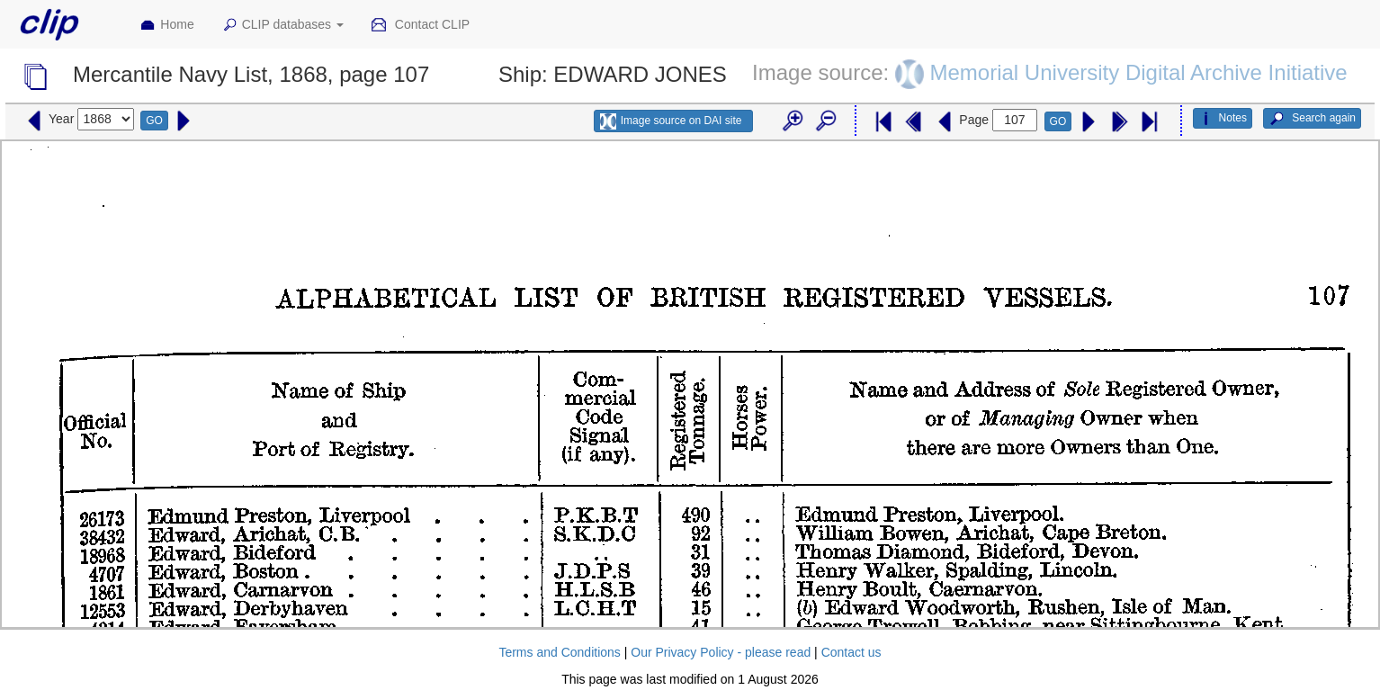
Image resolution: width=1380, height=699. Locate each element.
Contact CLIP (420, 25)
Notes (1222, 119)
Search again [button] (1312, 119)
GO (154, 120)
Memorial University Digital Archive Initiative (1139, 71)
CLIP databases (282, 25)
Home (166, 25)
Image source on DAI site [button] (670, 121)
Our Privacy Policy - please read (721, 652)
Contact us (851, 652)
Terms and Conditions (559, 652)
